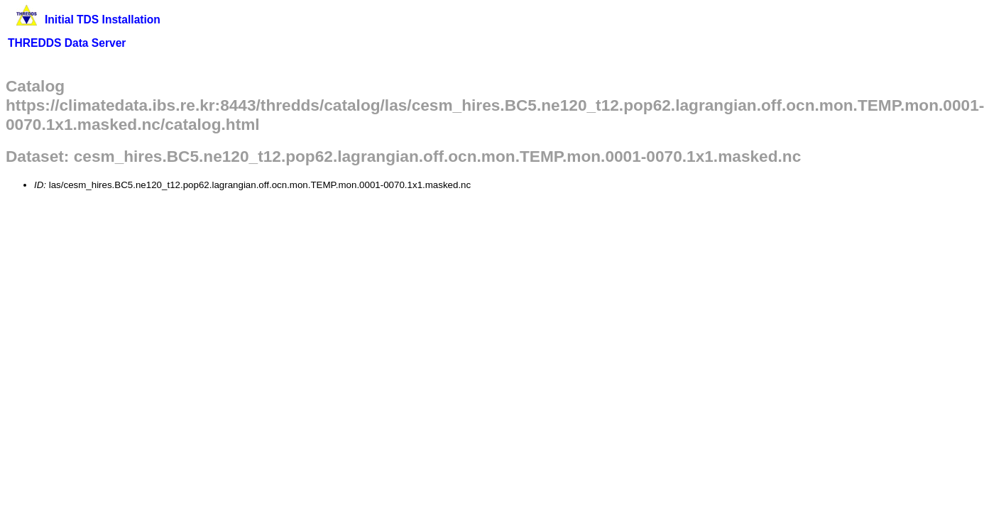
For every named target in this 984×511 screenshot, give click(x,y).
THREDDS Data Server (67, 43)
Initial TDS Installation (102, 19)
